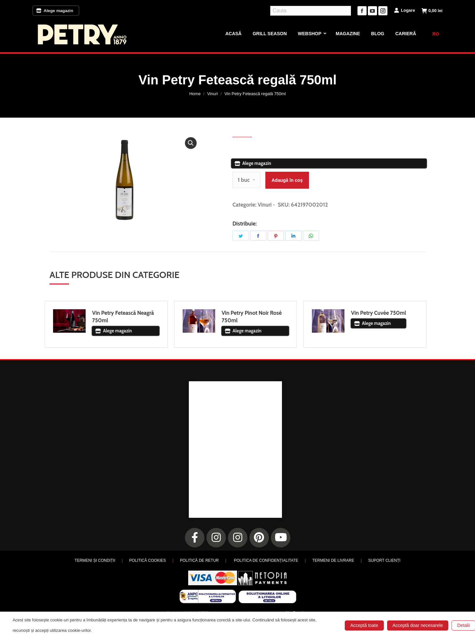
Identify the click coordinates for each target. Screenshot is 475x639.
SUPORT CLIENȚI (384, 560)
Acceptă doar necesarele (418, 625)
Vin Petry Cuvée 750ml (378, 313)
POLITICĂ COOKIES (147, 560)
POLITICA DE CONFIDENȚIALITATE (266, 560)
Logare (404, 10)
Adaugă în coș (287, 180)
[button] (191, 143)
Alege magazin (56, 10)
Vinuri (265, 204)
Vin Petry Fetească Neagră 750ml (123, 317)
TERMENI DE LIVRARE (333, 560)
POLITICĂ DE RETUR (199, 560)
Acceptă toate (364, 625)
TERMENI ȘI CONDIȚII (95, 560)
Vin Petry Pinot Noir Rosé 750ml (252, 317)
